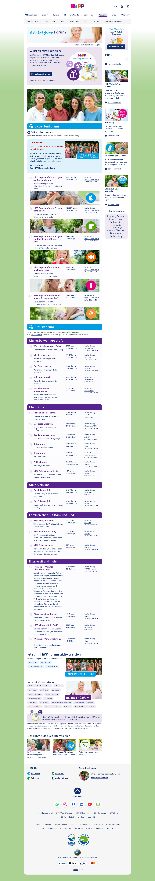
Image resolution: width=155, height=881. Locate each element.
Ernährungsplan (116, 225)
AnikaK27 (88, 547)
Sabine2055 (89, 348)
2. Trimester (33, 690)
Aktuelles (97, 21)
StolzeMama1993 (91, 426)
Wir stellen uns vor (42, 132)
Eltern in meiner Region (53, 707)
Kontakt (110, 828)
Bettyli (87, 616)
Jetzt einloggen (49, 80)
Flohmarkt (67, 707)
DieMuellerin (89, 390)
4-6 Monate (32, 703)
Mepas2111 (89, 492)
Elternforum (35, 136)
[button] (115, 6)
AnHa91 (87, 437)
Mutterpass (120, 230)
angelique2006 (90, 379)
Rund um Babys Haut (36, 666)
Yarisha (87, 534)
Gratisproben (116, 222)
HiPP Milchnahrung (82, 813)
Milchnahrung (45, 662)
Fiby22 (87, 473)
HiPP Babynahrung (99, 813)
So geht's (98, 45)
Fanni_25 (88, 357)
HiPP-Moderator (90, 569)
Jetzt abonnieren (114, 102)
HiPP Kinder (114, 813)
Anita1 (87, 415)
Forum (86, 21)
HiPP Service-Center (99, 777)
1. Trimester (59, 686)
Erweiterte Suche (114, 64)
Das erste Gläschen (52, 694)
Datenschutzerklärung (43, 824)
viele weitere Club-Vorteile (65, 719)
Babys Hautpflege (34, 698)
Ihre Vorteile (74, 21)
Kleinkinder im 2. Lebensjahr (61, 703)
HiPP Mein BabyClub (67, 817)
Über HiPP (91, 817)
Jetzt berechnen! (114, 169)
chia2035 (88, 522)
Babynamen (56, 690)
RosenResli (88, 627)
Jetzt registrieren (87, 45)
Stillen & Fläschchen (35, 694)
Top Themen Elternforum (83, 828)
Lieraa (87, 503)
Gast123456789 (90, 455)
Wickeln (121, 219)
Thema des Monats (35, 707)
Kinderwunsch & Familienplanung (40, 686)
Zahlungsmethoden (113, 824)
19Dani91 (88, 446)
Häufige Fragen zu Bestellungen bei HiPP (56, 828)
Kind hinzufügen (49, 21)
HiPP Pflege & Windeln (64, 813)
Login (63, 21)
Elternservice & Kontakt (113, 21)
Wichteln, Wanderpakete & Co (84, 707)
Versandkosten (85, 824)
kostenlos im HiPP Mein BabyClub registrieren (70, 717)
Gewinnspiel (116, 233)
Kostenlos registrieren (40, 74)
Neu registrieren (32, 21)
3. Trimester (44, 690)
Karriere (73, 824)
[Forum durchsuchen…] (116, 59)
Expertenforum (36, 334)
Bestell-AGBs (98, 824)
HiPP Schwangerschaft (45, 813)
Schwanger (113, 219)
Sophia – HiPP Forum (92, 179)
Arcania (87, 368)
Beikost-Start (33, 662)
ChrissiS (87, 464)
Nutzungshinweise (60, 824)
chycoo (87, 641)
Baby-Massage (116, 227)
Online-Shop (116, 236)
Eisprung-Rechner (116, 216)
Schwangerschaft (52, 666)
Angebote (81, 817)
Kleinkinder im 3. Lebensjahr (84, 703)
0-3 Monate (48, 698)
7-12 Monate (44, 703)
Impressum (100, 828)
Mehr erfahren (113, 135)
